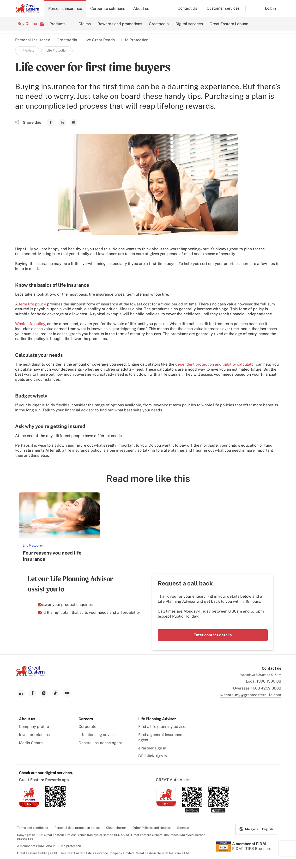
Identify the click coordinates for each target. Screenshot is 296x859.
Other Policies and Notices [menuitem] (152, 828)
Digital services (189, 24)
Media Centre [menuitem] (31, 743)
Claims (85, 24)
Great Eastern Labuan (229, 24)
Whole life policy (30, 323)
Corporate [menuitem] (87, 726)
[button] (251, 8)
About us (141, 8)
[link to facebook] (32, 693)
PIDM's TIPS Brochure (251, 848)
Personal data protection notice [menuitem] (77, 828)
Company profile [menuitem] (34, 726)
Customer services (223, 8)
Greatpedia (159, 24)
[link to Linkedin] (62, 122)
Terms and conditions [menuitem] (32, 828)
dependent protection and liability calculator (215, 364)
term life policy (32, 304)
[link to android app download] (55, 805)
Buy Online (31, 23)
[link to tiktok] (55, 693)
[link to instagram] (44, 693)
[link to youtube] (67, 693)
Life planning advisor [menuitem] (97, 734)
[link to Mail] (74, 122)
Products (57, 24)
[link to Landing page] (30, 675)
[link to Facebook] (50, 122)
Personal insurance (65, 8)
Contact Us (187, 8)
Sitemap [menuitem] (183, 828)
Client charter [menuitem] (116, 828)
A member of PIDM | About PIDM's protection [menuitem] (49, 846)
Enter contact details (212, 635)
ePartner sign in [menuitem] (152, 748)
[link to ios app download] (29, 805)
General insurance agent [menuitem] (100, 743)
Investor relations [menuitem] (34, 734)
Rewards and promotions (119, 24)
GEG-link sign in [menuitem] (152, 756)
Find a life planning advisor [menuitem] (162, 726)
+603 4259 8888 (266, 688)
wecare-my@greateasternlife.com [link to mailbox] (250, 695)
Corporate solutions (107, 8)
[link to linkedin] (21, 693)
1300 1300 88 (269, 681)
